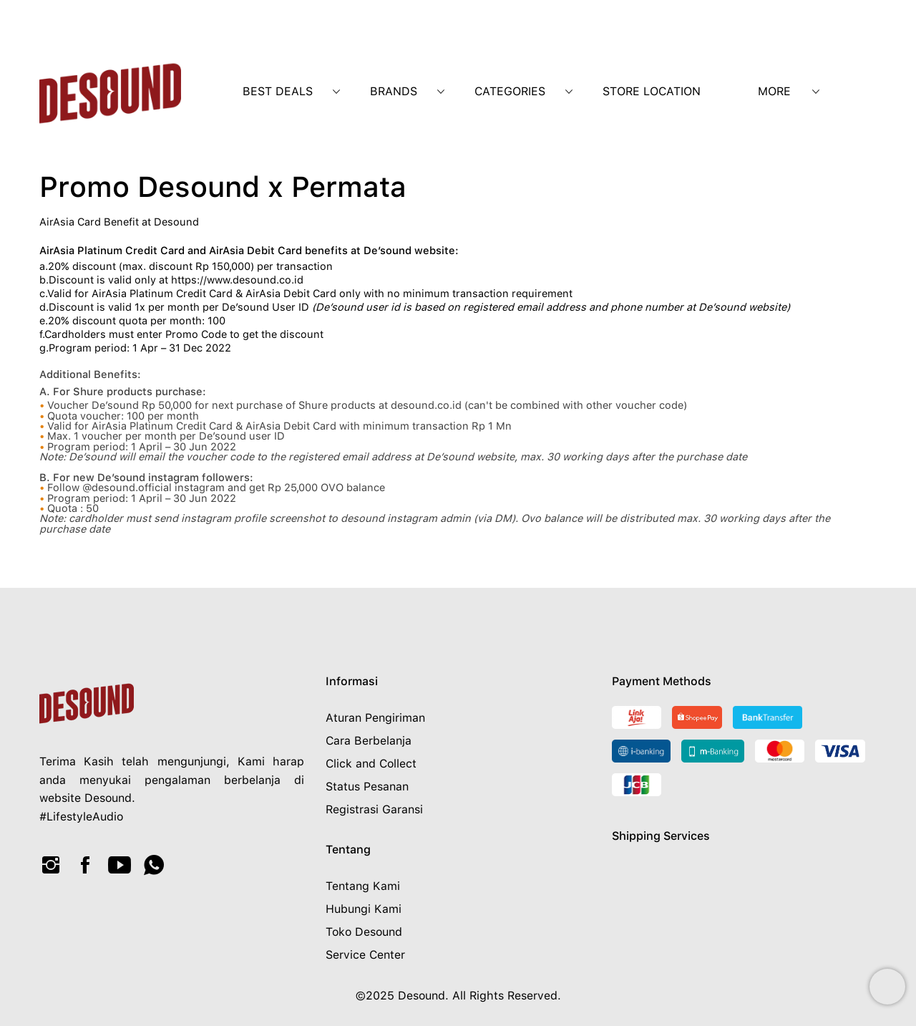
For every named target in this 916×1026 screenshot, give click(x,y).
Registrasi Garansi (374, 809)
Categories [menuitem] (509, 91)
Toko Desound (364, 932)
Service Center (365, 955)
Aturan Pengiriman (375, 718)
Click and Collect (371, 763)
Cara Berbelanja (368, 740)
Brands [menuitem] (393, 91)
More (774, 91)
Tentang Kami (363, 886)
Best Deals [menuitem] (278, 91)
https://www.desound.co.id (237, 280)
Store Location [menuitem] (652, 91)
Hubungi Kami (363, 909)
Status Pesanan (367, 786)
